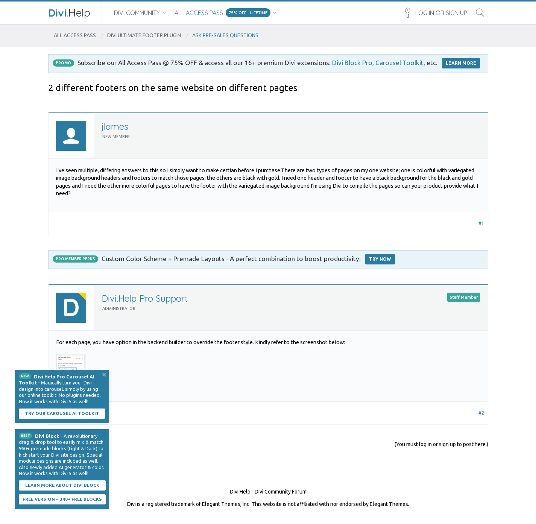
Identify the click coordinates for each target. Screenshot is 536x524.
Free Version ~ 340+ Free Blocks (62, 499)
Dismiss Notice (104, 375)
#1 (481, 223)
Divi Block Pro (352, 62)
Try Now (380, 259)
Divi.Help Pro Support (145, 298)
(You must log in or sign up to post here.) (441, 444)
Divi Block (47, 436)
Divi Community (137, 13)
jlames (115, 126)
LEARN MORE (461, 63)
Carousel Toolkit (399, 62)
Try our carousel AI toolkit (62, 413)
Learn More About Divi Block (62, 485)
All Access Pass (199, 13)
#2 (481, 412)
